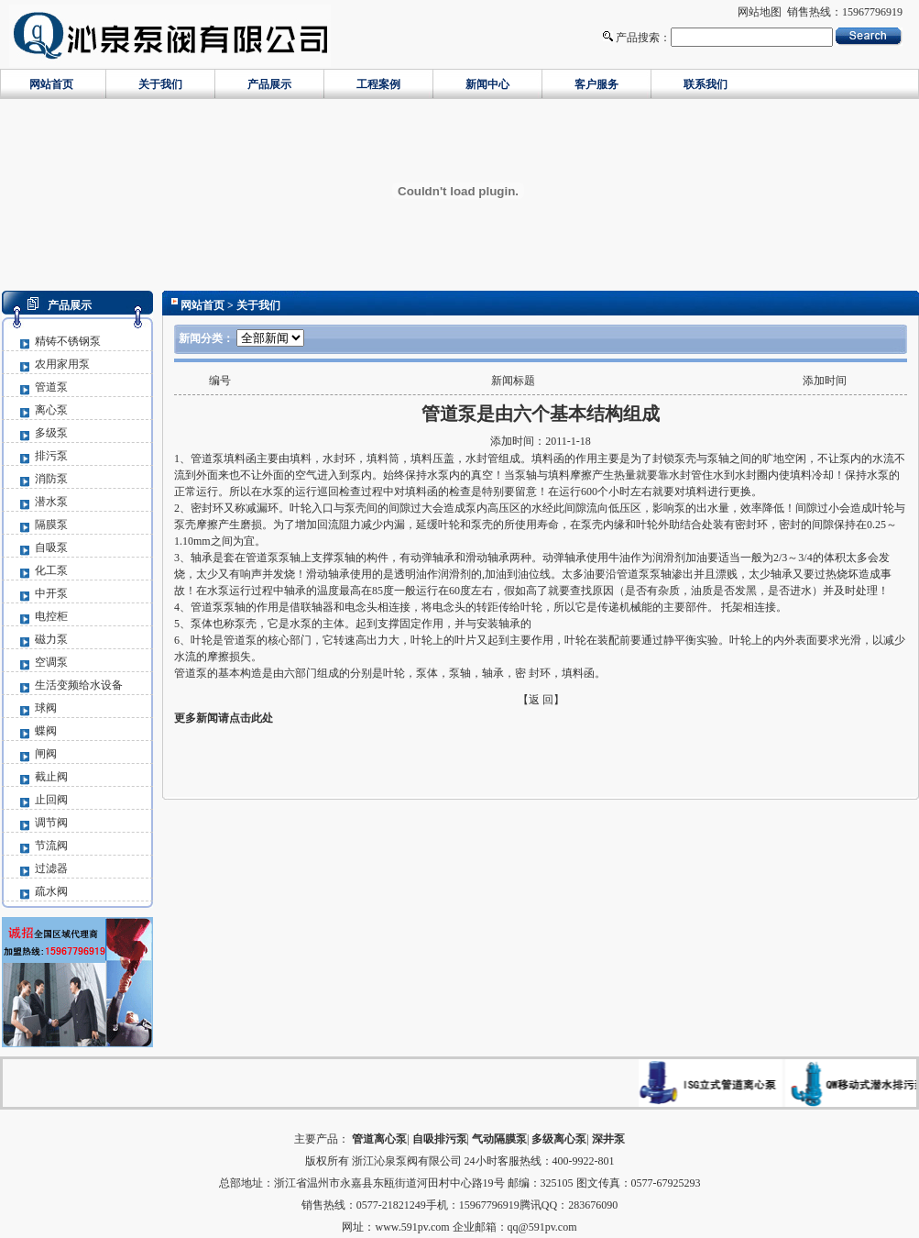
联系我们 (706, 84)
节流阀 (51, 845)
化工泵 (51, 570)
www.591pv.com (412, 1227)
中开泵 (51, 593)
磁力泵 (51, 639)
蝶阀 (46, 730)
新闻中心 (487, 84)
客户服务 (596, 84)
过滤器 (51, 868)
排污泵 (51, 455)
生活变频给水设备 (79, 685)
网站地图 (760, 12)
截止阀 (51, 776)
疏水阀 (51, 891)
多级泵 (51, 432)
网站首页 (51, 84)
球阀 (46, 708)
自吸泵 (51, 547)
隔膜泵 (51, 524)
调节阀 (51, 822)
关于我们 (160, 84)
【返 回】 (541, 699)
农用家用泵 (62, 364)
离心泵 (51, 409)
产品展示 (269, 84)
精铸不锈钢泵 (68, 341)
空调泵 (51, 662)
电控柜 (51, 616)
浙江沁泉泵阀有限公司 (407, 1161)
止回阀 (51, 799)
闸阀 (46, 753)
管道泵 (51, 387)
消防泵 (51, 478)
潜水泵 (51, 501)
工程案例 (378, 84)
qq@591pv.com (542, 1227)
